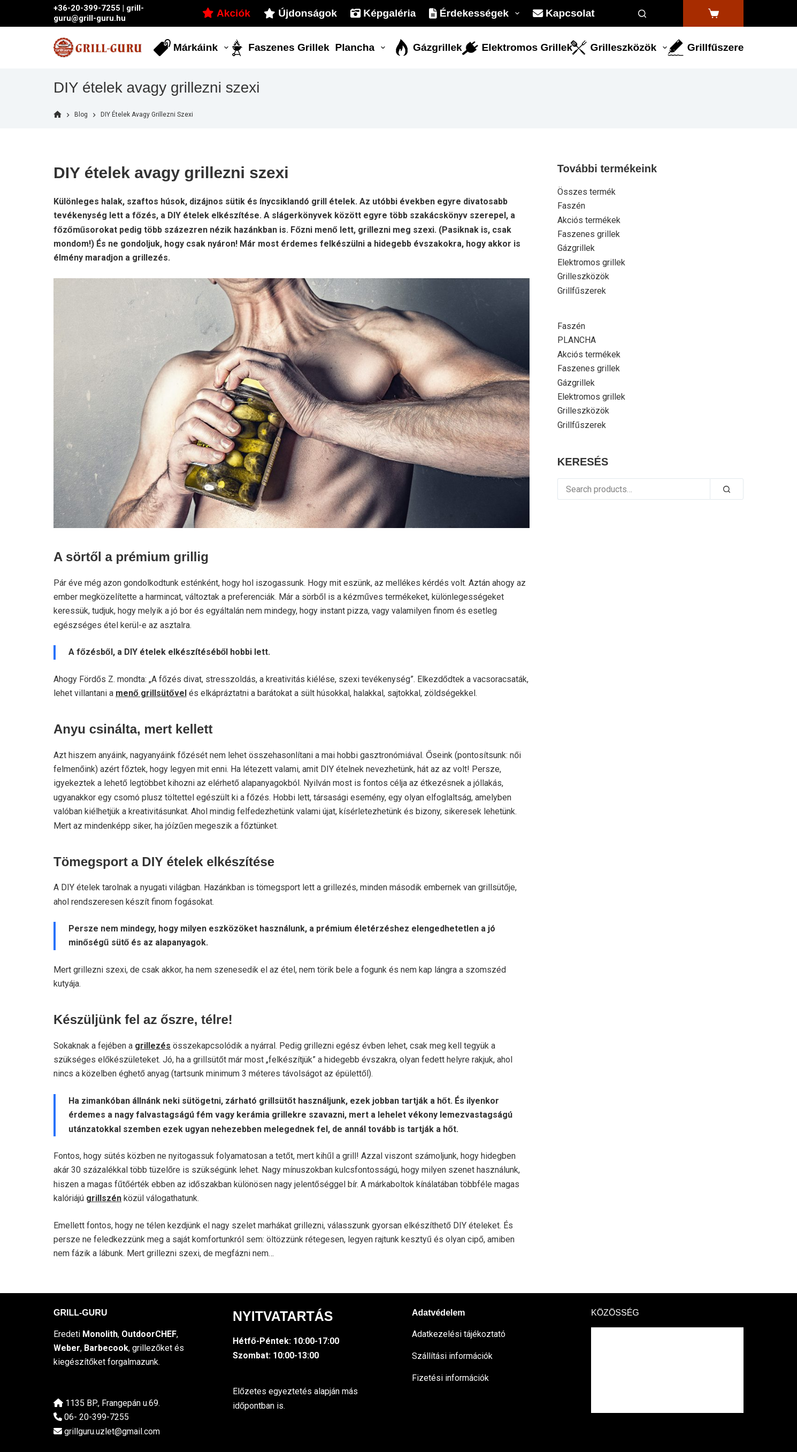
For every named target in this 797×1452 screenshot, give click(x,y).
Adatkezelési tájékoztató (458, 1334)
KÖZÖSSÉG (615, 1312)
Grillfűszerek (705, 47)
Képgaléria (383, 13)
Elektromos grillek (517, 47)
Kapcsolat (564, 13)
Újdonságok (300, 13)
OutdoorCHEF (149, 1334)
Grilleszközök (618, 47)
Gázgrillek (427, 47)
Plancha (362, 47)
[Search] (642, 14)
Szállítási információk (452, 1356)
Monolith (100, 1334)
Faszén (571, 206)
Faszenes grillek (278, 47)
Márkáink (191, 47)
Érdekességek (476, 13)
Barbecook (106, 1348)
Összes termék (586, 192)
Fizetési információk (450, 1378)
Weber (66, 1348)
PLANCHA (576, 340)
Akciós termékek (588, 220)
